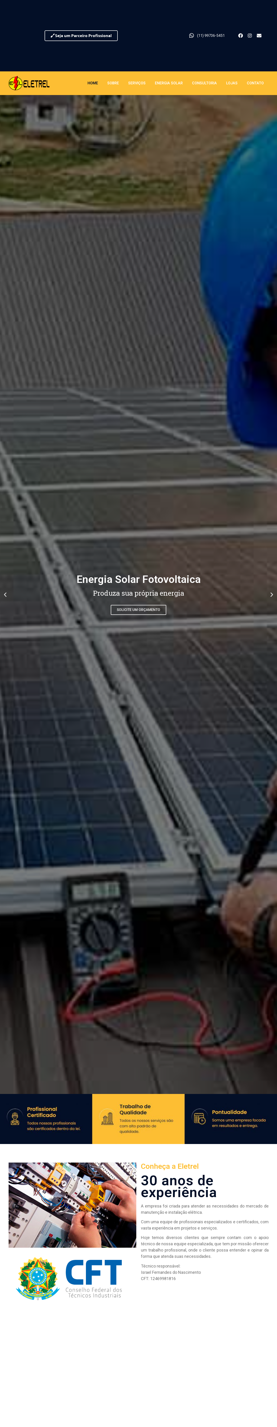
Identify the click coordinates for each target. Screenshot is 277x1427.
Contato (255, 83)
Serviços (137, 83)
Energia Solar (169, 83)
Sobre (113, 83)
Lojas (232, 83)
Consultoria (204, 83)
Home (93, 83)
